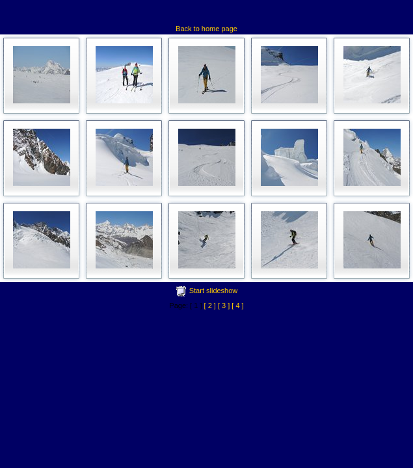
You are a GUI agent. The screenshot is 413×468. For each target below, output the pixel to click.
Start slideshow (213, 290)
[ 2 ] (210, 305)
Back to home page (206, 28)
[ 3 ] (224, 305)
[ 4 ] (237, 305)
